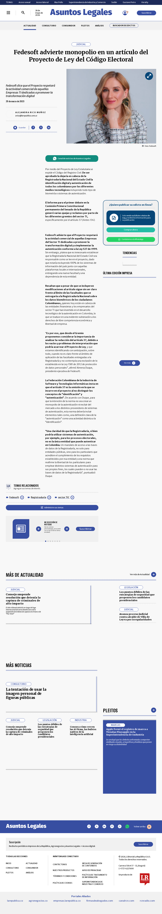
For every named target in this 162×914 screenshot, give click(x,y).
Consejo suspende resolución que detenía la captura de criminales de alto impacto (23, 599)
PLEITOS (85, 25)
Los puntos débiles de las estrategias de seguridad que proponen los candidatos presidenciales (137, 596)
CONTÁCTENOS (60, 864)
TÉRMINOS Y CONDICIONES (65, 876)
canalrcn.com (126, 900)
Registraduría (38, 497)
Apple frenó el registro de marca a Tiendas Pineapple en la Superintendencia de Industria (127, 732)
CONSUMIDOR (68, 25)
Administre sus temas (52, 507)
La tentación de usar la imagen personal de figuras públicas (26, 693)
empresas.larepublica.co (67, 900)
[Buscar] (23, 13)
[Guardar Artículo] (19, 128)
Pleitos (110, 710)
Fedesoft (14, 497)
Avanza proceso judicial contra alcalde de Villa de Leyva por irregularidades (135, 617)
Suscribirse (146, 13)
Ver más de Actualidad (143, 574)
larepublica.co (15, 900)
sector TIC (63, 497)
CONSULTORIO (49, 25)
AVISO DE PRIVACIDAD (91, 870)
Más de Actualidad (24, 574)
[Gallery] (52, 527)
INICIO (8, 863)
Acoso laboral (42, 2)
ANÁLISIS (99, 25)
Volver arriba (142, 827)
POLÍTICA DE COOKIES (62, 883)
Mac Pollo (58, 2)
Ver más (129, 363)
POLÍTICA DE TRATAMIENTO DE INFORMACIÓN (94, 876)
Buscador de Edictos (124, 25)
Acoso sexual (24, 2)
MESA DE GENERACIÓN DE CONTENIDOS (92, 864)
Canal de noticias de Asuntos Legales (71, 158)
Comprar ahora (131, 229)
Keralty (145, 2)
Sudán (114, 2)
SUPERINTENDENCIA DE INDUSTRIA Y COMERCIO (92, 883)
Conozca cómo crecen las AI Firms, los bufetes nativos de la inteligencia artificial (83, 731)
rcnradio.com (147, 900)
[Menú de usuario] (125, 13)
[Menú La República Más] (8, 13)
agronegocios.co (38, 900)
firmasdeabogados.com (99, 900)
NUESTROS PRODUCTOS (63, 870)
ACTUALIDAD (30, 25)
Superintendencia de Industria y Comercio (87, 2)
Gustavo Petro (129, 2)
